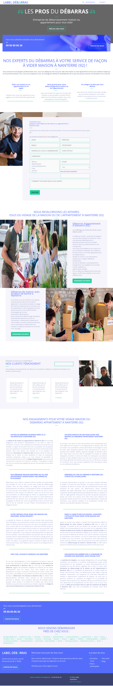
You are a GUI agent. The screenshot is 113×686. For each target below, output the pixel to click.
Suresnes (38, 639)
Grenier (44, 171)
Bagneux (72, 639)
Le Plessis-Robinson (26, 641)
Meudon (56, 639)
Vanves (60, 641)
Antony (102, 637)
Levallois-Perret (86, 637)
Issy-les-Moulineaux (72, 637)
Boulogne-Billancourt (10, 637)
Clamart (19, 639)
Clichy (96, 637)
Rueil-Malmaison (58, 637)
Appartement (44, 164)
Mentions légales (75, 682)
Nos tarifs (105, 659)
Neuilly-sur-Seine (9, 639)
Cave (44, 169)
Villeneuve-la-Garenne (87, 641)
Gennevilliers (29, 639)
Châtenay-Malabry (92, 639)
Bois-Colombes (50, 641)
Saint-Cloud (39, 641)
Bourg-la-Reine (8, 643)
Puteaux (64, 639)
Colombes (37, 637)
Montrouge (47, 639)
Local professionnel (44, 166)
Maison (44, 162)
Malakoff (103, 639)
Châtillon (81, 639)
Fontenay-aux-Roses (71, 641)
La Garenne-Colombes (11, 641)
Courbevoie (46, 637)
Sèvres (99, 641)
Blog (103, 661)
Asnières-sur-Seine (25, 637)
